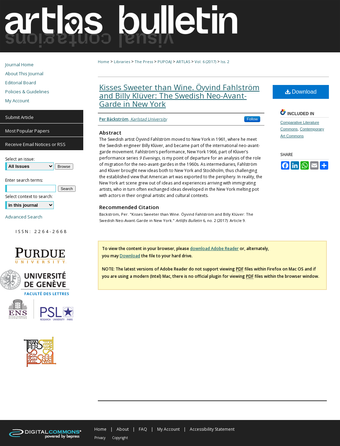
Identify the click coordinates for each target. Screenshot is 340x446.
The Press (144, 61)
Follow (252, 119)
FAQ (143, 429)
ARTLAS (183, 61)
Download (301, 92)
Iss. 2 (225, 61)
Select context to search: (29, 196)
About (123, 429)
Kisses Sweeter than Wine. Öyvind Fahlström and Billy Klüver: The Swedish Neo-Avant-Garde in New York (179, 95)
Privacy (99, 437)
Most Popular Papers (27, 131)
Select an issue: (20, 159)
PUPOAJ (165, 61)
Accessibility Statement (212, 429)
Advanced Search (23, 217)
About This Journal (24, 73)
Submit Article (19, 117)
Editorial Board (20, 82)
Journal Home (19, 64)
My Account (17, 100)
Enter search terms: (24, 180)
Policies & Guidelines (27, 91)
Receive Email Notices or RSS (35, 144)
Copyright (120, 437)
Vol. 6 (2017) (205, 61)
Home (103, 61)
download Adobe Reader (214, 248)
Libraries (122, 61)
